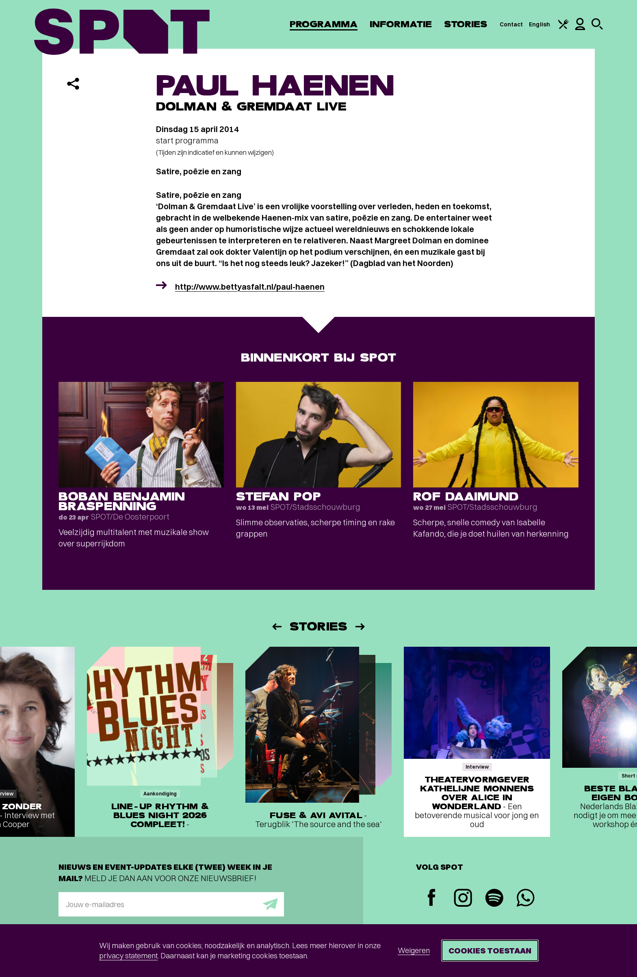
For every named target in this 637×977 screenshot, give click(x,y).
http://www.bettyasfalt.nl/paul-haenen (250, 287)
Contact (511, 24)
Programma (324, 24)
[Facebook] (431, 898)
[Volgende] (360, 626)
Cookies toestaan (489, 950)
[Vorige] (276, 626)
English (539, 24)
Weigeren (414, 950)
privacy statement (128, 955)
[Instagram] (463, 899)
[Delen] (73, 83)
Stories (466, 24)
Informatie (401, 24)
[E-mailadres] (171, 904)
